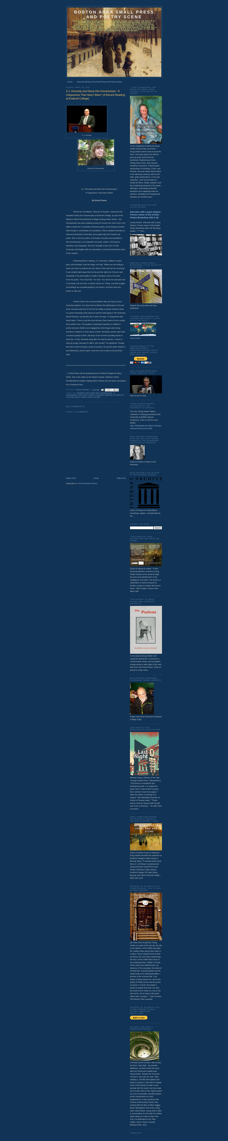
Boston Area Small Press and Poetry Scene (114, 14)
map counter (135, 338)
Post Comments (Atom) (87, 483)
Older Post (121, 478)
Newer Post (71, 478)
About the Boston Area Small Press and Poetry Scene (99, 82)
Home (70, 82)
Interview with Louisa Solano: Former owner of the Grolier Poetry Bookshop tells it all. (145, 215)
